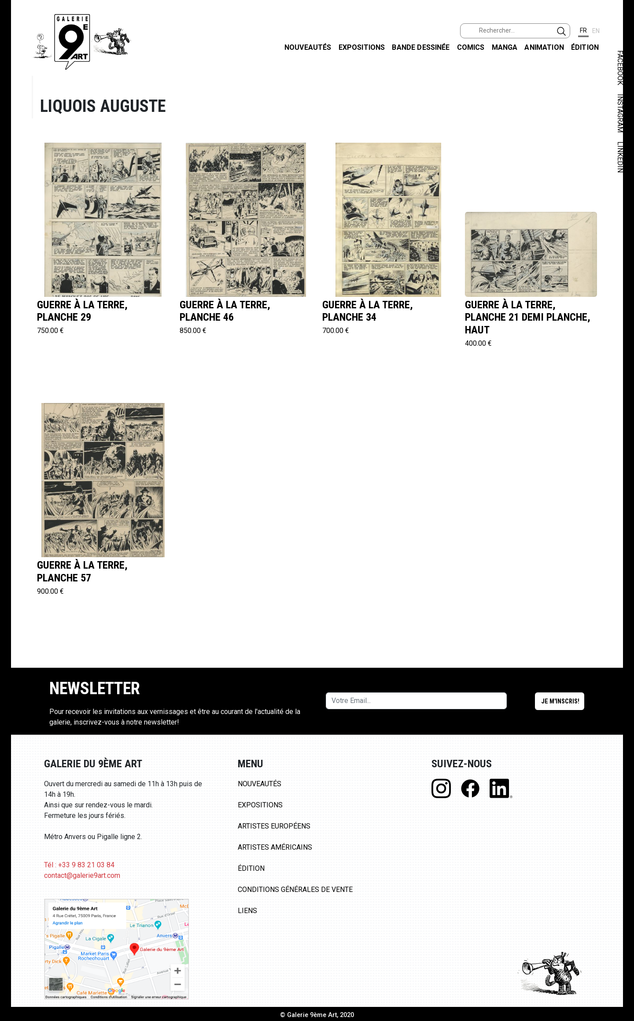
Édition (585, 47)
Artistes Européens (274, 826)
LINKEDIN (620, 157)
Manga (505, 47)
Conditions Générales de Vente (295, 889)
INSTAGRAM (620, 113)
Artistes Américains (275, 847)
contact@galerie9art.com (82, 875)
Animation (544, 47)
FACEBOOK (620, 67)
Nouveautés (308, 47)
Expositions (362, 47)
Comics (471, 47)
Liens (247, 910)
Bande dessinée (421, 47)
